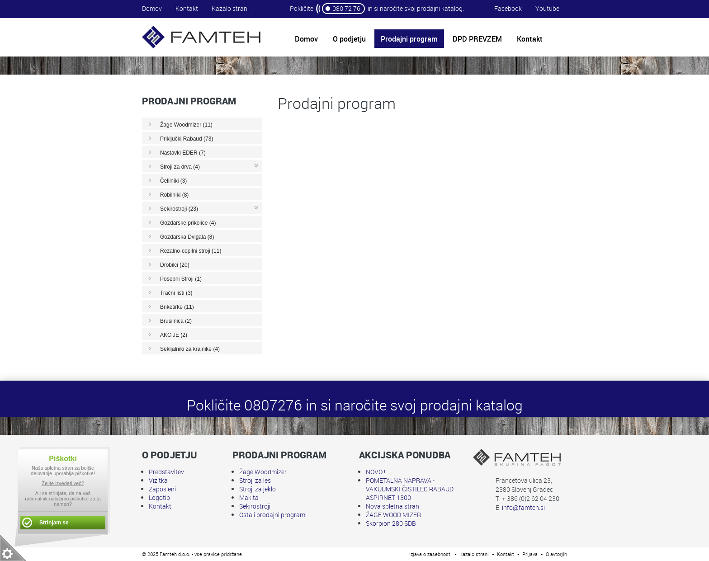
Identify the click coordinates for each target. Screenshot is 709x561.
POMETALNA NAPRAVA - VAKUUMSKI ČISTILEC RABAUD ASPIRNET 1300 (410, 489)
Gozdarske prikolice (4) (188, 223)
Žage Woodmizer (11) (186, 125)
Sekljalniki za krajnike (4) (190, 349)
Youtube (547, 8)
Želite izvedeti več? (63, 483)
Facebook (508, 8)
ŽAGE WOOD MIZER (393, 514)
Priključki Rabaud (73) (186, 139)
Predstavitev (166, 471)
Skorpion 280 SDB (391, 523)
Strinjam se (54, 522)
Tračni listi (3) (176, 293)
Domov (152, 8)
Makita (249, 497)
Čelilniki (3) (173, 181)
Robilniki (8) (174, 195)
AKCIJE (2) (173, 335)
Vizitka (158, 480)
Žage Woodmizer (263, 471)
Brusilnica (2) (176, 321)
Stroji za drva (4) (180, 167)
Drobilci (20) (174, 265)
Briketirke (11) (177, 307)
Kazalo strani (230, 8)
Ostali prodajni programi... (275, 514)
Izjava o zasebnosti (430, 554)
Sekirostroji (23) (179, 209)
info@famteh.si (523, 507)
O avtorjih (556, 554)
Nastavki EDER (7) (183, 153)
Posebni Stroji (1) (181, 279)
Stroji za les (255, 480)
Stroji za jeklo (257, 489)
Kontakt (186, 8)
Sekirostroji (254, 506)
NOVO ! (375, 471)
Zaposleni (162, 489)
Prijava (530, 554)
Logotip (159, 497)
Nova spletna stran (392, 506)
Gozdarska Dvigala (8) (187, 237)
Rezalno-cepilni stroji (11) (190, 251)
